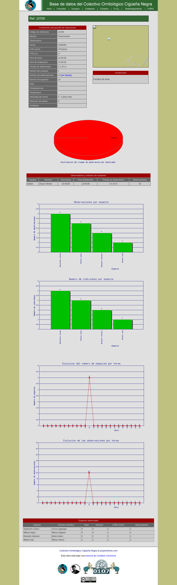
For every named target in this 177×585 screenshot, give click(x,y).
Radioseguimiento (133, 9)
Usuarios (75, 9)
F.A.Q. (116, 9)
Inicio (49, 9)
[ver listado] (66, 75)
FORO (151, 9)
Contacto (104, 9)
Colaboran (90, 9)
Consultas (61, 9)
